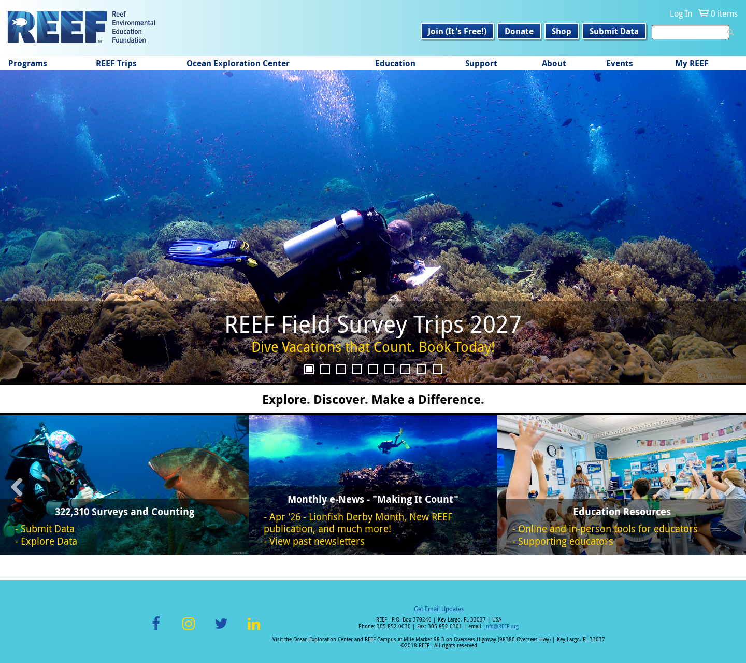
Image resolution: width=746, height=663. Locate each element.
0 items (724, 13)
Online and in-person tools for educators (608, 528)
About (554, 63)
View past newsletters (317, 541)
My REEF (692, 63)
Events (619, 63)
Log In (681, 13)
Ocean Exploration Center (238, 63)
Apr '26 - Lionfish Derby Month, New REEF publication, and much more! (358, 523)
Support (481, 63)
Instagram (188, 629)
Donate (519, 31)
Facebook (156, 629)
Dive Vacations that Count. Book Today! (373, 346)
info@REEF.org (501, 626)
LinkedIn (253, 629)
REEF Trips (116, 63)
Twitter (221, 629)
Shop (561, 31)
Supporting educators (565, 541)
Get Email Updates (439, 608)
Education (395, 63)
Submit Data (614, 31)
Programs (27, 63)
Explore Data (49, 541)
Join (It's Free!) (457, 31)
